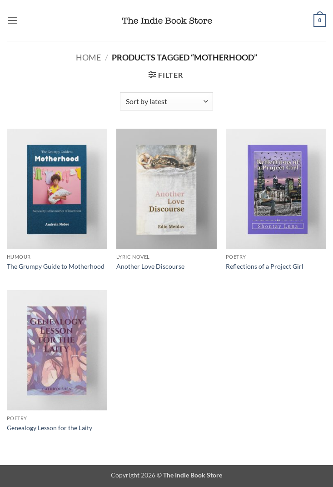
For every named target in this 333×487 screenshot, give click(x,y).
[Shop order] (166, 101)
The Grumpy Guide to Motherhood (55, 266)
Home (88, 57)
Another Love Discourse (150, 266)
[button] (12, 20)
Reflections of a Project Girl (264, 266)
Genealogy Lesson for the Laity (49, 428)
